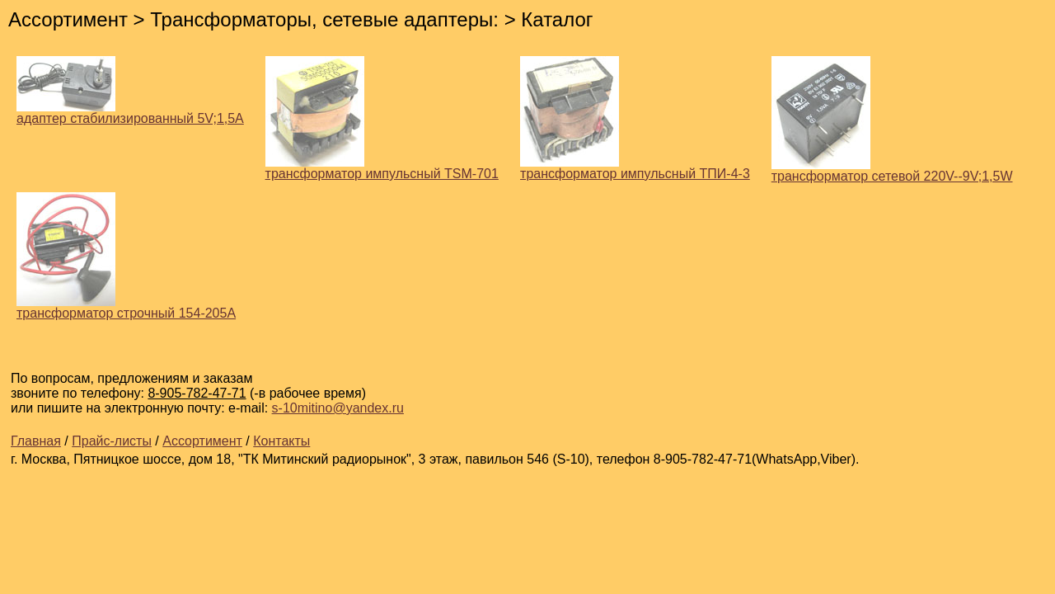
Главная (36, 441)
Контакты (281, 441)
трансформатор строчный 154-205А (126, 307)
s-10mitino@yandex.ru (338, 408)
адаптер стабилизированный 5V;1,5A (130, 112)
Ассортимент (202, 441)
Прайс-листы (112, 441)
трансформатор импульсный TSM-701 (382, 168)
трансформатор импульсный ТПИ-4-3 (635, 168)
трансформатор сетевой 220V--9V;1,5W (892, 170)
